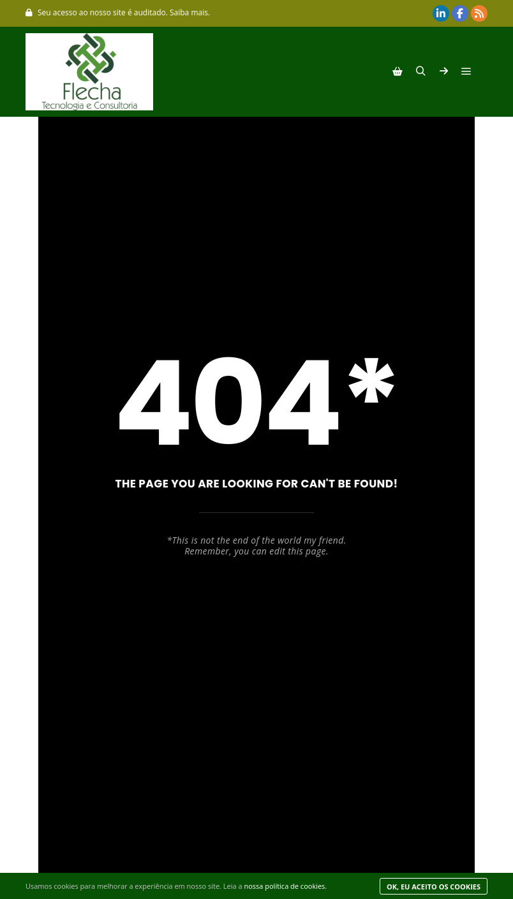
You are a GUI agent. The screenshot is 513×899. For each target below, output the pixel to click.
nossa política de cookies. (285, 886)
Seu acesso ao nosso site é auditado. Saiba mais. (118, 12)
